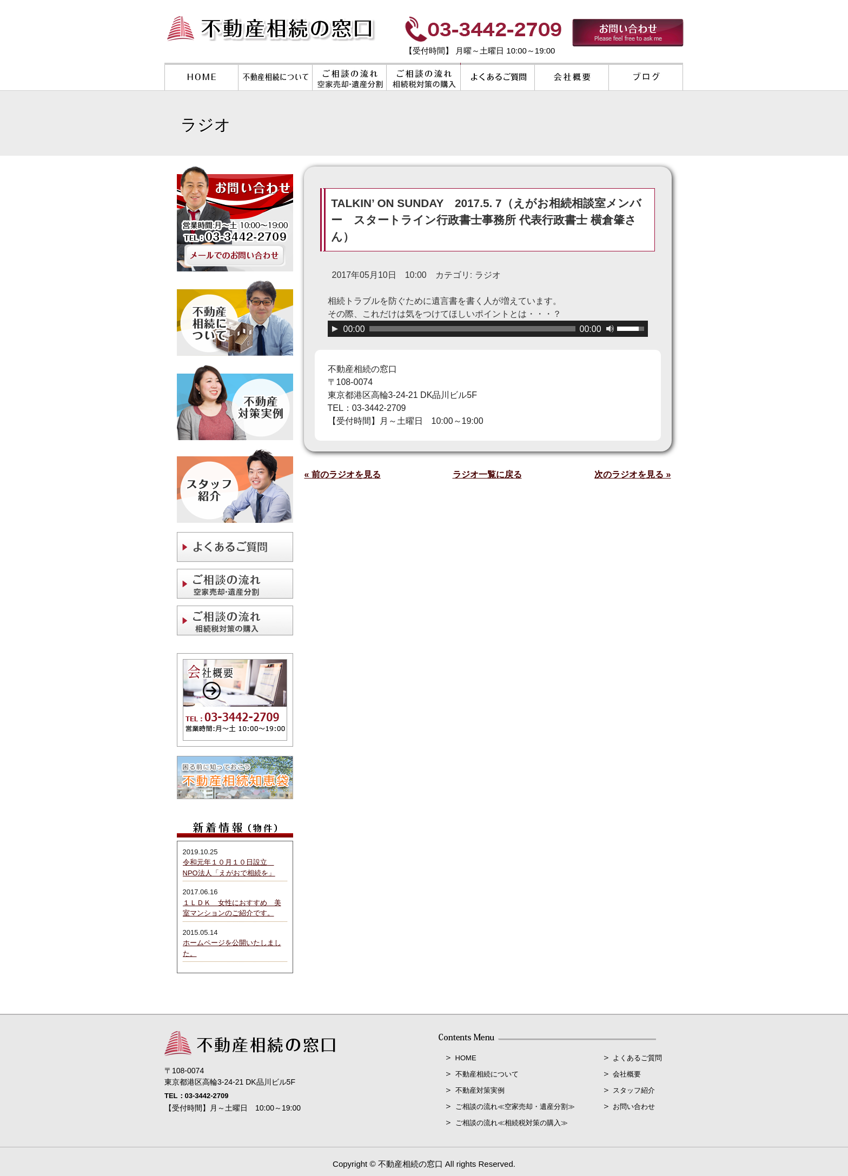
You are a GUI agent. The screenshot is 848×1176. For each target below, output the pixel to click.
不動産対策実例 (480, 1090)
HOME (465, 1058)
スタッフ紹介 (634, 1090)
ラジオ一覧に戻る (487, 474)
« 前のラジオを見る (342, 474)
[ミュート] (610, 328)
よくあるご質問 (637, 1058)
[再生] (334, 328)
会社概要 (627, 1074)
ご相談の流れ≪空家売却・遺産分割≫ (515, 1106)
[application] (488, 329)
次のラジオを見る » (632, 474)
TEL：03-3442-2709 (196, 1096)
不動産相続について (487, 1074)
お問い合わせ (634, 1106)
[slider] (472, 328)
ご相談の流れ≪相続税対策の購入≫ (511, 1123)
